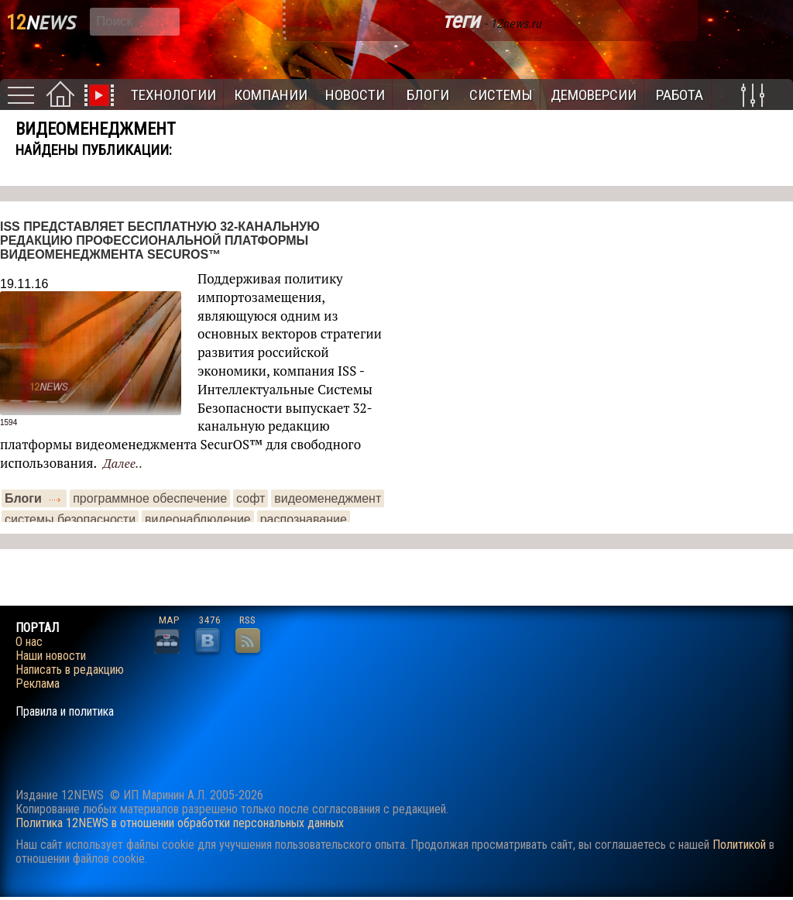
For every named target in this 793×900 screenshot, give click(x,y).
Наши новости (50, 656)
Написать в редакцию (69, 670)
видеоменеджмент (327, 498)
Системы (501, 95)
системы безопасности (70, 519)
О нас (29, 642)
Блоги (428, 95)
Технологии (173, 95)
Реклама (37, 684)
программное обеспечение (150, 498)
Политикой (739, 844)
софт (250, 498)
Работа (679, 95)
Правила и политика (64, 712)
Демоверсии (594, 95)
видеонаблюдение (198, 519)
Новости (355, 95)
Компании (270, 95)
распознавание (303, 519)
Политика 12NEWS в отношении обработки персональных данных (179, 823)
